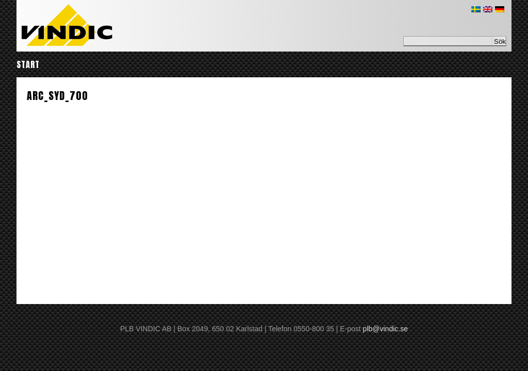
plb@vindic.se (385, 329)
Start (28, 64)
